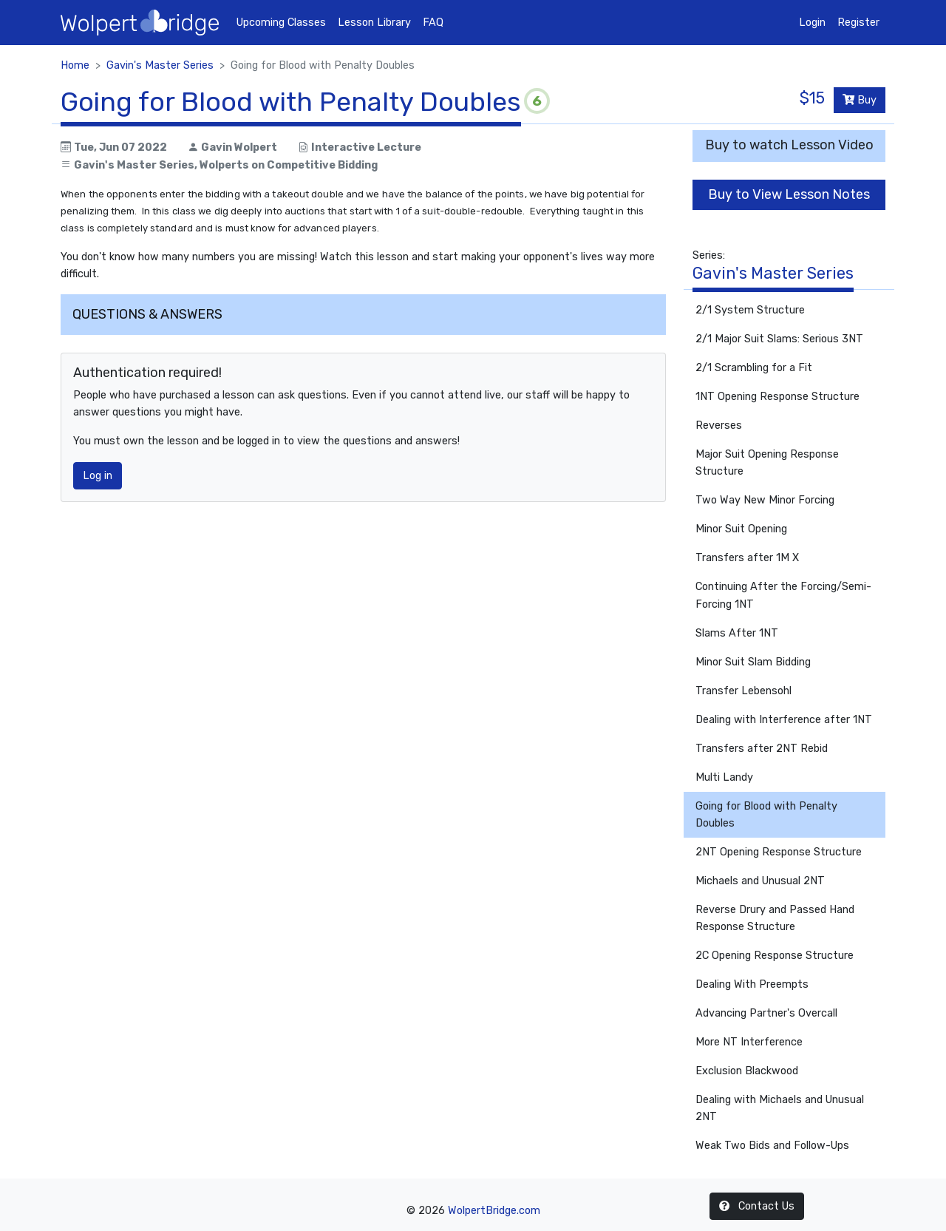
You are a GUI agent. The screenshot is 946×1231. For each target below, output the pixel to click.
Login (812, 22)
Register (858, 22)
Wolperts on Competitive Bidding (289, 165)
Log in (97, 475)
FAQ (433, 22)
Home (75, 65)
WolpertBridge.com (494, 1210)
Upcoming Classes (281, 22)
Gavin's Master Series (160, 65)
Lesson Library (374, 22)
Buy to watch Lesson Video (789, 145)
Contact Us (756, 1206)
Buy (860, 100)
